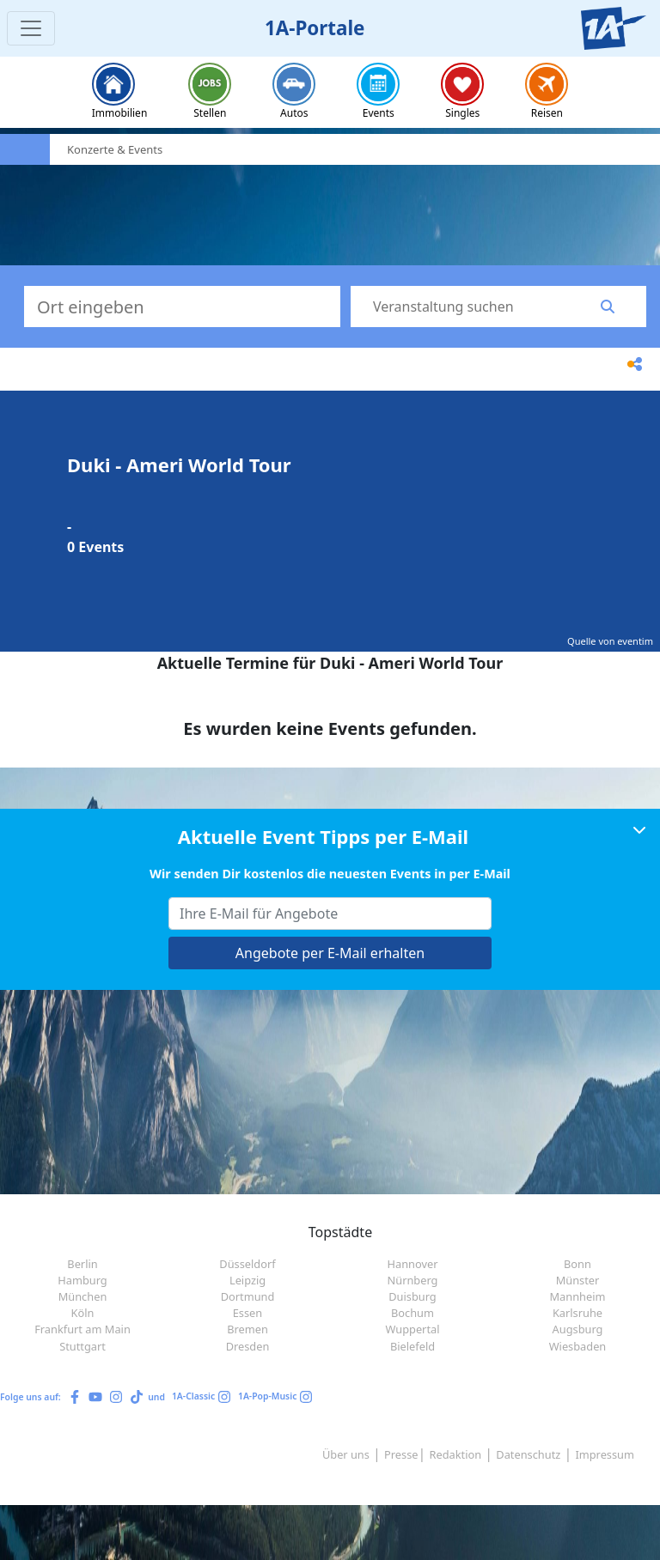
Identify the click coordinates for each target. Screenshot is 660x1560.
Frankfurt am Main (82, 1329)
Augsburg (578, 1329)
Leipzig (247, 1280)
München (82, 1296)
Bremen (247, 1329)
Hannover (413, 1264)
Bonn (577, 1264)
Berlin (82, 1264)
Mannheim (578, 1296)
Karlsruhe (577, 1312)
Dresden (248, 1346)
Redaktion (456, 1454)
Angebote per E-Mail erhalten (330, 953)
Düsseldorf (247, 1264)
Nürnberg (413, 1280)
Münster (578, 1280)
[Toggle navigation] (31, 28)
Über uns (346, 1454)
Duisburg (412, 1296)
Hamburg (82, 1280)
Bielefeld (412, 1346)
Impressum (604, 1454)
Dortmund (248, 1296)
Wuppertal (412, 1329)
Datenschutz (528, 1454)
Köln (83, 1312)
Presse (401, 1454)
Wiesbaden (578, 1346)
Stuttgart (82, 1346)
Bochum (412, 1312)
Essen (248, 1312)
